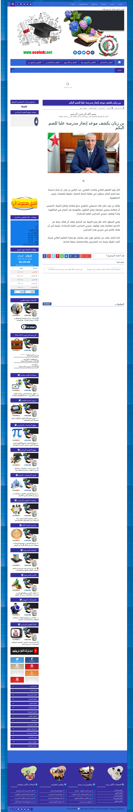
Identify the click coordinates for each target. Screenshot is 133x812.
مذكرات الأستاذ (31, 746)
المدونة (111, 4)
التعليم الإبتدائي (31, 699)
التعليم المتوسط (31, 712)
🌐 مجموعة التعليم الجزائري (56, 802)
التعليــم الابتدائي (105, 62)
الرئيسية (119, 4)
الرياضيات (33, 720)
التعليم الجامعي (92, 108)
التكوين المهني (32, 716)
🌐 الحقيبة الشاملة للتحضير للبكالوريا (24, 794)
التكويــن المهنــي (34, 62)
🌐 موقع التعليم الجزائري (57, 791)
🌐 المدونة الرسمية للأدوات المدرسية (24, 798)
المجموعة (103, 4)
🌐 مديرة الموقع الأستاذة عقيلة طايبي (24, 802)
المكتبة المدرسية (31, 733)
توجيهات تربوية (82, 108)
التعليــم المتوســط (87, 62)
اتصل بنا (72, 4)
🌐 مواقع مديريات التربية (86, 802)
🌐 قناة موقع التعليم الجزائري (55, 798)
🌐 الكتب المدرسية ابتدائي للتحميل (25, 791)
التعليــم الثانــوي (69, 62)
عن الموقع (93, 4)
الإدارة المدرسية (31, 695)
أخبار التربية (101, 108)
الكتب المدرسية (31, 724)
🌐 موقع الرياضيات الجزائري (56, 794)
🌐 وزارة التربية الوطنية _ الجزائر (83, 791)
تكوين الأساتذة (32, 737)
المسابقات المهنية (31, 729)
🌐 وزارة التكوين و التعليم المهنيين (83, 798)
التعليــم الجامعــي (52, 62)
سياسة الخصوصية (82, 4)
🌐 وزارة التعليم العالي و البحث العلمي (82, 794)
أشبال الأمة (33, 690)
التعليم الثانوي (32, 703)
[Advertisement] (82, 287)
